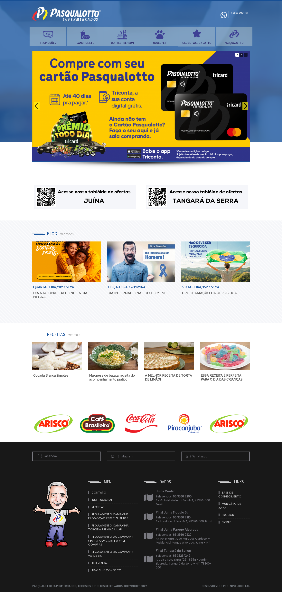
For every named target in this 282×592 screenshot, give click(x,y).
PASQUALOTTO (234, 43)
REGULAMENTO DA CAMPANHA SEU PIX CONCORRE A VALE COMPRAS (111, 541)
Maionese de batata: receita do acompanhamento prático (112, 378)
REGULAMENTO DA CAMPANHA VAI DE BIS (111, 554)
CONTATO (99, 493)
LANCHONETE (85, 43)
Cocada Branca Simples (50, 376)
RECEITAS (98, 507)
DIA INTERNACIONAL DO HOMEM (136, 293)
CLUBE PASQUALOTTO (196, 43)
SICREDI (227, 522)
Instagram (121, 456)
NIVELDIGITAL (240, 586)
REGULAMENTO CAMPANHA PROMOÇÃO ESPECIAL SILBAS (108, 516)
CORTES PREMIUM (122, 43)
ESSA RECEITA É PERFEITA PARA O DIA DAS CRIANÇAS (221, 378)
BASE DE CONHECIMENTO (229, 495)
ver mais (74, 335)
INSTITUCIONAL (102, 500)
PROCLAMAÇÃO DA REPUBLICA (209, 293)
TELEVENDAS (100, 563)
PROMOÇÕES (48, 43)
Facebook (46, 456)
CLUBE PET (159, 43)
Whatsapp (195, 456)
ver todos (67, 234)
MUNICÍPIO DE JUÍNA (229, 506)
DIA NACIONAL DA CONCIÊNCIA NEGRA (60, 295)
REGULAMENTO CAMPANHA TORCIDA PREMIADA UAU (108, 528)
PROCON (228, 515)
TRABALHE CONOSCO (106, 570)
